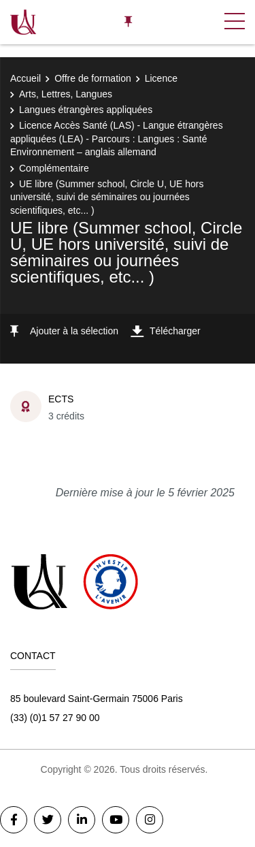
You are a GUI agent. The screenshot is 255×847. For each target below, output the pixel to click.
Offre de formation (92, 78)
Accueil (25, 78)
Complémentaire (54, 168)
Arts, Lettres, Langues (65, 94)
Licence (161, 78)
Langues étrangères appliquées (85, 109)
